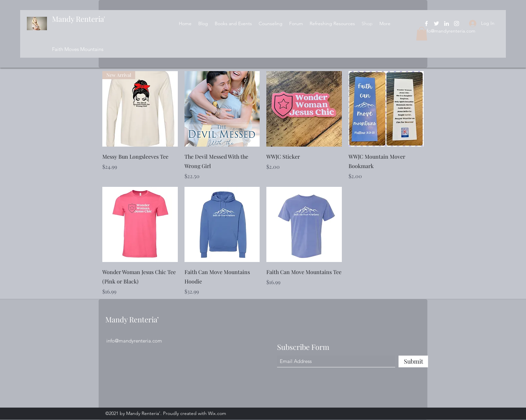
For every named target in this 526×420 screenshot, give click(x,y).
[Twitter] (436, 23)
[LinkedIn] (446, 23)
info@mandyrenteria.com (449, 31)
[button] (421, 34)
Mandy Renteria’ (132, 319)
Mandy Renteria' (78, 19)
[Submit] (413, 361)
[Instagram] (456, 23)
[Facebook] (426, 23)
